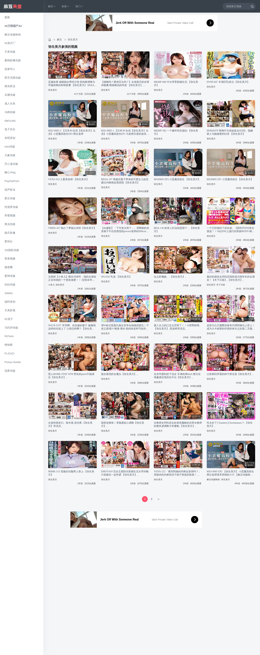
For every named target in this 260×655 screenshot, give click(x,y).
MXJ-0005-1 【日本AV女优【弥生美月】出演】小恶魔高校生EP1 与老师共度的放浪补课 (125, 132)
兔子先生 (10, 129)
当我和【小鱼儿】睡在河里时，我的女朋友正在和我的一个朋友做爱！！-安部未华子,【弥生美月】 (72, 278)
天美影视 (10, 310)
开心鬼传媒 (11, 163)
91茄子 (9, 318)
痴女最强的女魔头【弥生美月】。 (120, 374)
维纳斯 (9, 344)
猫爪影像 (10, 232)
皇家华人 (10, 69)
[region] (21, 334)
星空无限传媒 (13, 77)
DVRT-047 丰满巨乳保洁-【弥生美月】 (228, 82)
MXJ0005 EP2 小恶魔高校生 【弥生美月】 (177, 179)
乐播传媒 (10, 94)
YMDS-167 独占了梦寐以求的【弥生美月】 (72, 228)
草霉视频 (10, 215)
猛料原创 (10, 301)
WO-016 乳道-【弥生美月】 (116, 276)
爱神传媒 (10, 275)
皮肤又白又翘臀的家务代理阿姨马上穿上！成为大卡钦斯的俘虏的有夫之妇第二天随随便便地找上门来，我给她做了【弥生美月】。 (231, 327)
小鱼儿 (51, 284)
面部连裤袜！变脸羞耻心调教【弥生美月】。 (122, 424)
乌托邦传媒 (11, 327)
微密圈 (9, 267)
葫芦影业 (10, 189)
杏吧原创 (10, 137)
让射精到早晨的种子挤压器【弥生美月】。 (231, 374)
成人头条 (10, 103)
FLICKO (9, 353)
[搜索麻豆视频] (239, 6)
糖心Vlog (10, 172)
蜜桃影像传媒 (13, 60)
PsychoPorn (12, 181)
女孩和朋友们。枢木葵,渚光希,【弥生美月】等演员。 (70, 424)
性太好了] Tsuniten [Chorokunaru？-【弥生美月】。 (230, 424)
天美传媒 (10, 51)
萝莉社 (9, 241)
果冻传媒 (10, 224)
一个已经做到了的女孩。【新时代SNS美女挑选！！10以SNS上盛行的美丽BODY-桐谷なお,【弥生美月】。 (230, 230)
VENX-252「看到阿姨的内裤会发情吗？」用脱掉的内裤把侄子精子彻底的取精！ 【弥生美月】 (177, 473)
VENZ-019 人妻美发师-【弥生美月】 (68, 179)
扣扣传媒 (10, 284)
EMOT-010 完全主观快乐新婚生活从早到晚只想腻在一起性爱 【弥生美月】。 (125, 473)
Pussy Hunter (13, 362)
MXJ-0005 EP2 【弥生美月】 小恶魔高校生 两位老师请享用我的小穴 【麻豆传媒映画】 (230, 473)
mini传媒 (10, 146)
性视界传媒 (11, 206)
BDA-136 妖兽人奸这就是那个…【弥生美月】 (177, 230)
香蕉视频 (10, 258)
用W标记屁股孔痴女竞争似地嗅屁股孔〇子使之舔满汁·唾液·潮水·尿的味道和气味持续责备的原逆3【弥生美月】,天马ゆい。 (125, 327)
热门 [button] (79, 6)
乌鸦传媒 (10, 112)
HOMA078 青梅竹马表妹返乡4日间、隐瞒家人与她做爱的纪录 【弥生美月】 (230, 132)
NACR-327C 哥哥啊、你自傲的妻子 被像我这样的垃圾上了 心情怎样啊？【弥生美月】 (72, 327)
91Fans (9, 336)
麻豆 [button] (52, 6)
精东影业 (10, 86)
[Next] (158, 499)
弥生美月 (73, 39)
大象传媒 (10, 155)
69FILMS (10, 120)
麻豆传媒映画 (13, 34)
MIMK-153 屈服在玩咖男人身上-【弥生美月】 (71, 473)
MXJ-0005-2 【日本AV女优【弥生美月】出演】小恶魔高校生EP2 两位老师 (72, 132)
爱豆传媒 (10, 198)
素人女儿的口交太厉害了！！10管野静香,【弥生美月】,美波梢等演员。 (177, 327)
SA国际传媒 (12, 250)
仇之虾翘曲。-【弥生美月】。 (171, 276)
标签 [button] (66, 6)
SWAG (9, 293)
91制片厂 (10, 43)
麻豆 (59, 39)
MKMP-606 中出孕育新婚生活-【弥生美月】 (176, 84)
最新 (7, 17)
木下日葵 (220, 284)
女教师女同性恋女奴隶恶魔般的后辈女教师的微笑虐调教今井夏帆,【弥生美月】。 (178, 424)
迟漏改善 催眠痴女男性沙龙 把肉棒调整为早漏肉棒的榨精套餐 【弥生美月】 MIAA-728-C (71, 84)
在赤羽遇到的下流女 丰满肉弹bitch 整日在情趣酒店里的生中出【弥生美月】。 (177, 376)
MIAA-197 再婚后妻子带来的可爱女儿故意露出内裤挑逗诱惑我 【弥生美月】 (125, 181)
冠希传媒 (10, 370)
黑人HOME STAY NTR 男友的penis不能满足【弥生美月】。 (71, 376)
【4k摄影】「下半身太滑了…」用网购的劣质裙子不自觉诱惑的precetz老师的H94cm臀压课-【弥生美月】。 (125, 230)
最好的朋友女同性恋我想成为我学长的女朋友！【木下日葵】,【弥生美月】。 (231, 278)
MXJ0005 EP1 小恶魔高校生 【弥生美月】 (230, 179)
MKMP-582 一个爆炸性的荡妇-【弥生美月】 (176, 132)
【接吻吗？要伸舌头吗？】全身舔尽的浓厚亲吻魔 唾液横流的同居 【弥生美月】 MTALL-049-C (125, 84)
